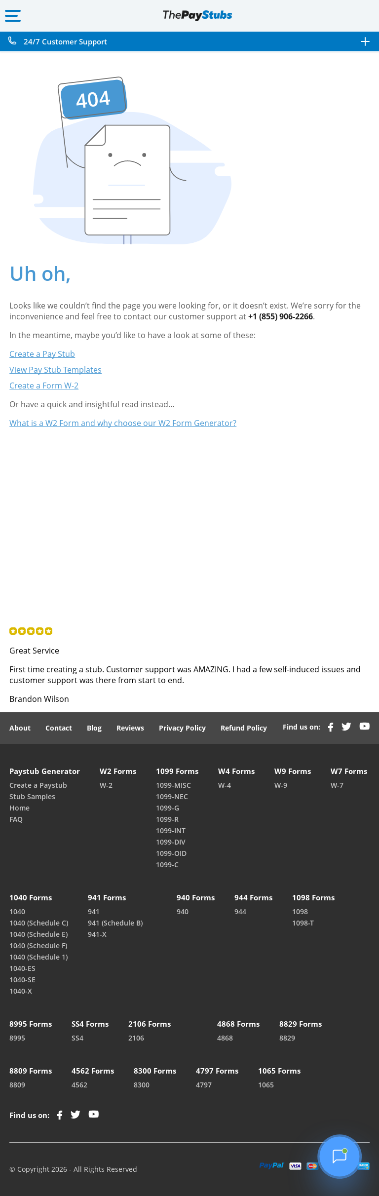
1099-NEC (172, 796)
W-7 (337, 785)
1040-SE (22, 979)
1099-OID (171, 853)
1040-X (20, 991)
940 (183, 911)
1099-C (167, 864)
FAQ (16, 819)
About (20, 728)
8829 (287, 1037)
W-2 (106, 785)
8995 (17, 1037)
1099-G (167, 807)
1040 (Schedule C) (38, 922)
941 (94, 911)
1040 (17, 911)
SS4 (77, 1037)
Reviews (130, 728)
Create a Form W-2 (43, 385)
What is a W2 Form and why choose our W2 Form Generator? (122, 423)
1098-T (303, 922)
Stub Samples (32, 796)
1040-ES (22, 968)
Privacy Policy (182, 728)
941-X (97, 934)
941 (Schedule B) (115, 922)
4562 (79, 1084)
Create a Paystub (38, 785)
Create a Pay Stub (42, 353)
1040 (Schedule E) (38, 934)
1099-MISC (173, 785)
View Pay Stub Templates (55, 369)
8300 (142, 1084)
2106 (136, 1037)
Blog (94, 728)
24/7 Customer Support (65, 42)
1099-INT (171, 830)
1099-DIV (171, 842)
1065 (266, 1084)
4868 (225, 1037)
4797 (204, 1084)
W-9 (280, 785)
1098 (300, 911)
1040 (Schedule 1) (38, 957)
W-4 (224, 785)
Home (19, 807)
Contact (58, 728)
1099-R (167, 819)
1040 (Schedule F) (38, 945)
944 (240, 911)
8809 (17, 1084)
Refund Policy (244, 728)
